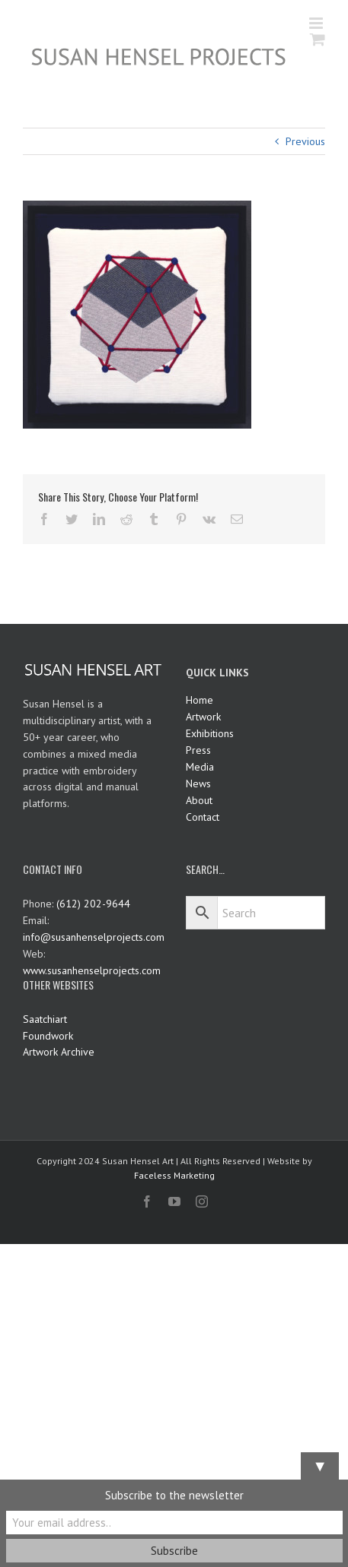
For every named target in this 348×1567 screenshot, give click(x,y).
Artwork (203, 716)
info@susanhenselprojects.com (93, 937)
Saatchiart (45, 1019)
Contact (202, 817)
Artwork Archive (58, 1052)
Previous (305, 141)
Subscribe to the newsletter (174, 1495)
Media (200, 767)
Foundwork (48, 1036)
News (198, 783)
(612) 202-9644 (93, 903)
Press (198, 750)
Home (199, 700)
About (199, 800)
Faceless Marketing (174, 1175)
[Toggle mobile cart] (317, 39)
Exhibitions (210, 733)
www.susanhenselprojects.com (92, 970)
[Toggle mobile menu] (317, 23)
